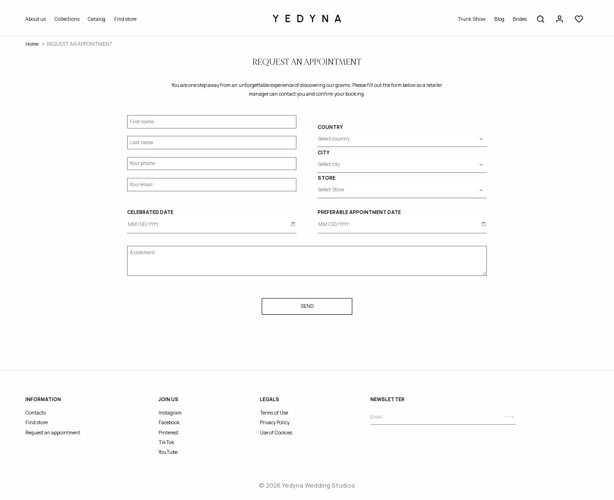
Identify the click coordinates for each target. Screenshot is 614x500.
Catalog (96, 19)
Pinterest (168, 432)
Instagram (170, 412)
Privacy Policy (274, 422)
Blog (499, 19)
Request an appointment (52, 432)
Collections (67, 19)
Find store (125, 19)
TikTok (166, 442)
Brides (520, 19)
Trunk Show (471, 19)
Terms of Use (274, 412)
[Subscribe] (509, 416)
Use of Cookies (276, 432)
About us (35, 19)
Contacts (35, 412)
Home (31, 44)
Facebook (169, 422)
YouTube (168, 452)
